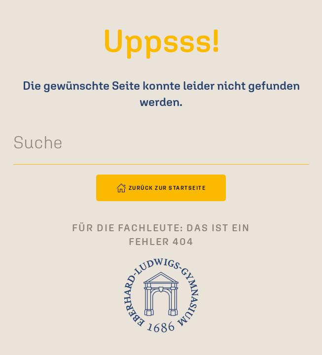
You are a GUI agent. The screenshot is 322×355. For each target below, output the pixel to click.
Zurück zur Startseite (161, 188)
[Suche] (161, 142)
